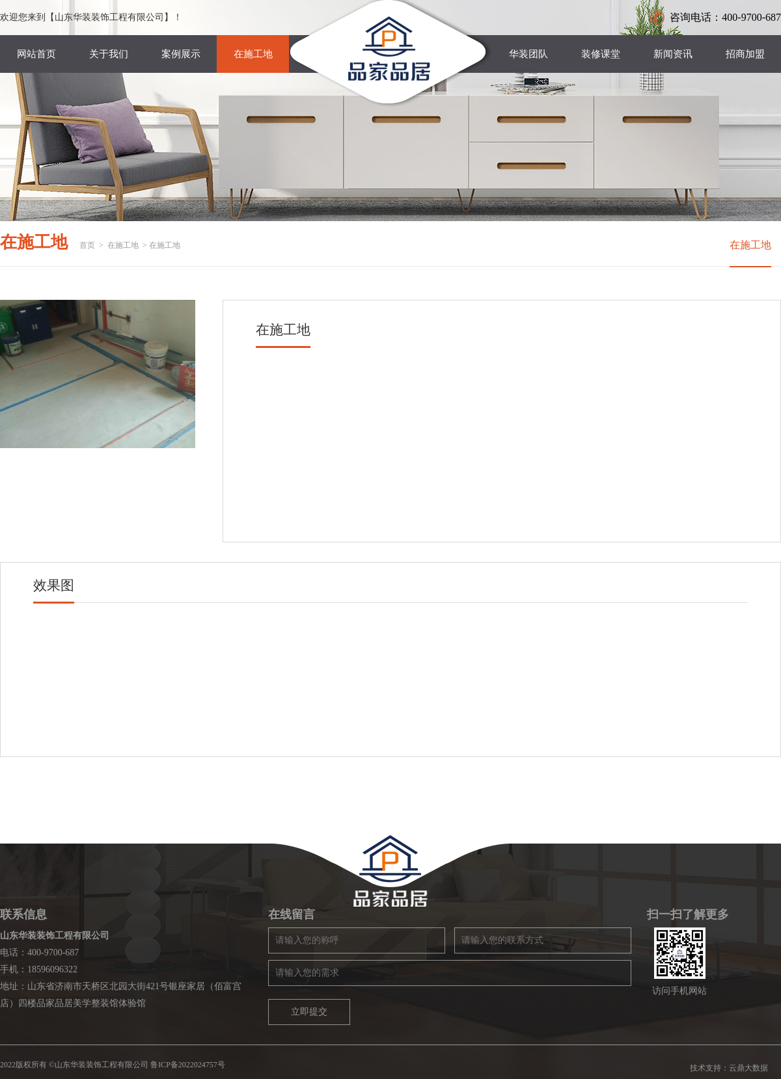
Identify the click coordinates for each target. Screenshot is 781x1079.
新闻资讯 (672, 54)
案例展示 (180, 54)
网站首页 (36, 54)
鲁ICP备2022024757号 (187, 1064)
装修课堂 (600, 54)
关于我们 (108, 54)
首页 (87, 245)
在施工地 (253, 54)
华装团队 (528, 54)
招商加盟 (745, 54)
